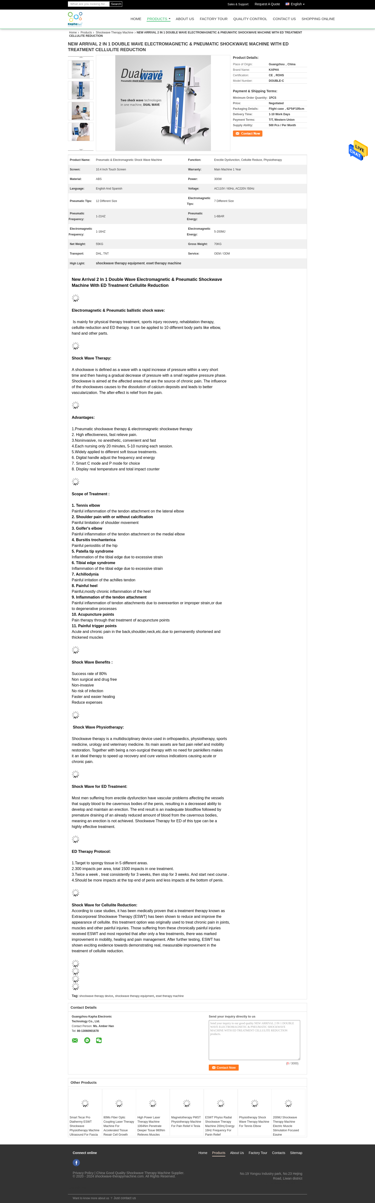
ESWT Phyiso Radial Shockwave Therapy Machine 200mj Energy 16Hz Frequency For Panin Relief (220, 1126)
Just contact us (125, 1198)
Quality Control (250, 19)
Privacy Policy (83, 1173)
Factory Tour (213, 19)
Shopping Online (318, 19)
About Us (185, 19)
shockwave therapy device (96, 996)
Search (116, 4)
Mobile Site (78, 1188)
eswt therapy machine (170, 996)
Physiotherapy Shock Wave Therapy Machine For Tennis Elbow (254, 1122)
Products (157, 19)
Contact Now (241, 133)
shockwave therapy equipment (134, 996)
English (299, 3)
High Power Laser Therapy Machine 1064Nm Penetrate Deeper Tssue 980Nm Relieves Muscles (151, 1126)
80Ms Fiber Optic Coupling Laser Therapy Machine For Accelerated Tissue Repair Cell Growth (119, 1126)
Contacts (278, 1153)
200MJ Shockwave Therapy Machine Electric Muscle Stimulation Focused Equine (286, 1126)
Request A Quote (267, 4)
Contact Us (284, 19)
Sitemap (296, 1153)
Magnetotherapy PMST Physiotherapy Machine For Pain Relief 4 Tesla (186, 1122)
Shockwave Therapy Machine (114, 32)
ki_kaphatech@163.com (284, 1183)
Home (136, 19)
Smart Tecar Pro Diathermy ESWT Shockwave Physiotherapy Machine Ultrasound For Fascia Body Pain (84, 1128)
